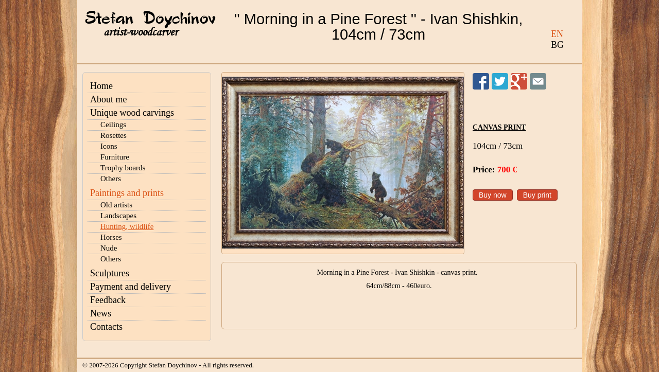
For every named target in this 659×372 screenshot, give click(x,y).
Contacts (106, 327)
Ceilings (113, 124)
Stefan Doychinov (150, 19)
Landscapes (118, 215)
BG (557, 45)
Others (110, 178)
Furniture (114, 157)
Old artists (116, 205)
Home (101, 86)
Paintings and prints (127, 193)
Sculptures (109, 273)
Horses (111, 237)
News (100, 313)
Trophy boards (122, 168)
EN (557, 34)
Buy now (493, 195)
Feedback (108, 300)
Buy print (537, 195)
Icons (108, 146)
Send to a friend (538, 81)
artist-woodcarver (140, 32)
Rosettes (113, 135)
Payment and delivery (130, 286)
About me (108, 99)
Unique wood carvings (132, 113)
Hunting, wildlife (126, 226)
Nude (108, 248)
